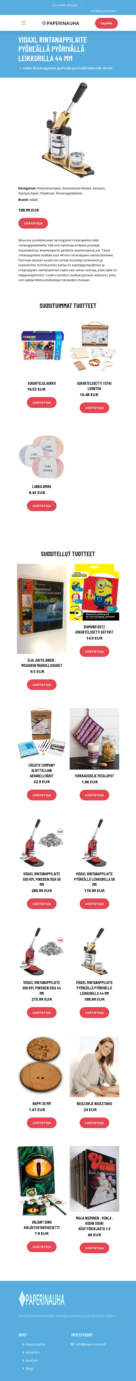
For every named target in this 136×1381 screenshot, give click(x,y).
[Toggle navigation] (23, 23)
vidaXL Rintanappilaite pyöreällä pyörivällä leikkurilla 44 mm (94, 987)
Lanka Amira (41, 486)
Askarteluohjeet (49, 188)
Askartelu (33, 1352)
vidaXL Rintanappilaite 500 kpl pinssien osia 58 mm (42, 879)
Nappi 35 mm (42, 1103)
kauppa (106, 23)
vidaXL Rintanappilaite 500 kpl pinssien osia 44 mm (41, 987)
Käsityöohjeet (28, 193)
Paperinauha (35, 1344)
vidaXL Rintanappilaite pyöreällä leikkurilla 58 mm (94, 879)
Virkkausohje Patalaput (94, 775)
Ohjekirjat (47, 193)
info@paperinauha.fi (103, 11)
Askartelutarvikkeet (76, 188)
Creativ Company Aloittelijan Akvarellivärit (41, 770)
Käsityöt (99, 188)
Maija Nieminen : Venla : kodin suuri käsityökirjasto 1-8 (94, 1223)
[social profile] (81, 5)
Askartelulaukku (42, 383)
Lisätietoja (33, 223)
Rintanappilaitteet (69, 193)
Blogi (29, 1368)
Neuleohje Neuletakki (94, 1103)
